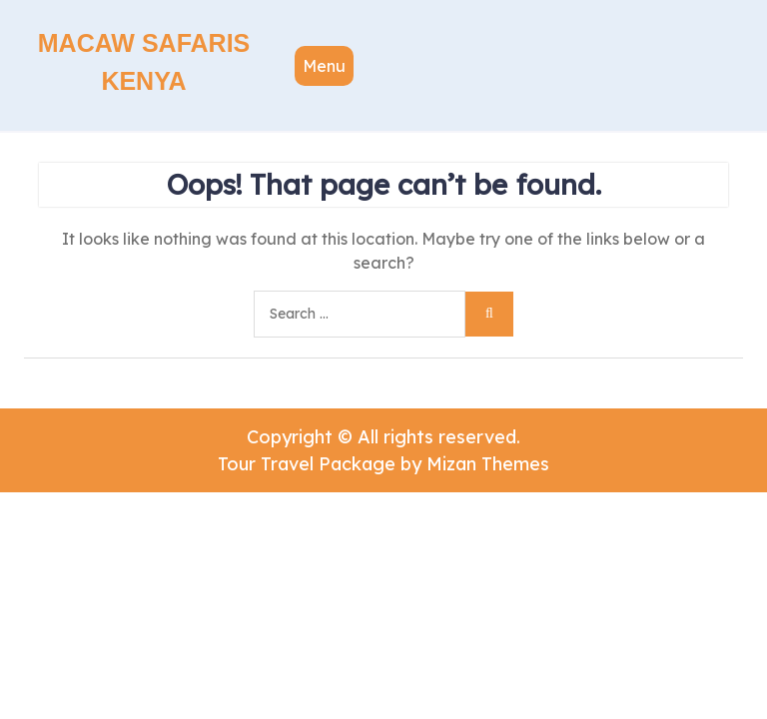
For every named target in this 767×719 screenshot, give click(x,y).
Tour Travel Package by (383, 463)
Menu (324, 66)
